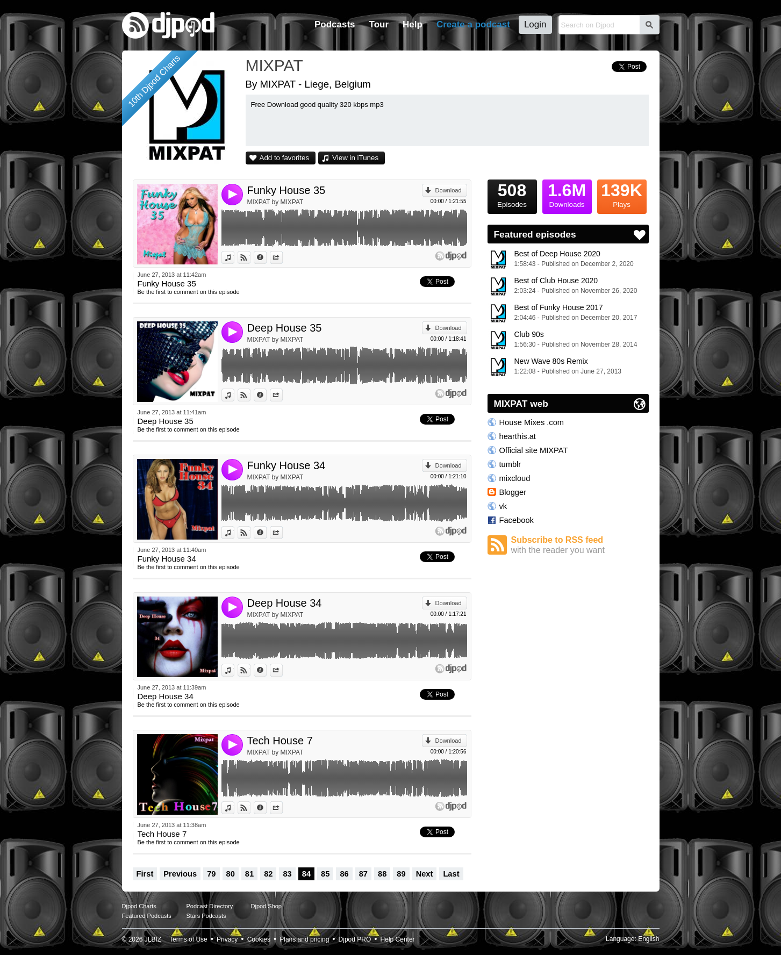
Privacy (227, 939)
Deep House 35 (284, 328)
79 (211, 874)
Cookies (258, 939)
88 (382, 874)
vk (503, 506)
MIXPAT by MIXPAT (275, 202)
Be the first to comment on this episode (189, 292)
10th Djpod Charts (154, 81)
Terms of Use (188, 939)
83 (287, 874)
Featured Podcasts (146, 916)
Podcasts (334, 24)
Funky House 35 (286, 190)
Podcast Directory (210, 906)
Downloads (567, 194)
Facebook (516, 520)
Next (424, 874)
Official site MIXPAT (533, 450)
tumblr (510, 464)
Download (448, 190)
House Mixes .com (531, 422)
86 (344, 874)
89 (401, 874)
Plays (622, 194)
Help (412, 24)
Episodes (512, 194)
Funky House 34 (286, 465)
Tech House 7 (280, 740)
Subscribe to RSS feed (580, 545)
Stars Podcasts (206, 916)
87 (363, 874)
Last (451, 874)
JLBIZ (153, 939)
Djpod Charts (139, 906)
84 (306, 874)
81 (249, 874)
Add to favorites (285, 158)
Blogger (513, 492)
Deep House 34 (284, 603)
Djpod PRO (355, 939)
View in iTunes (355, 158)
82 (268, 874)
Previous (180, 874)
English (648, 939)
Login (535, 24)
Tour (379, 24)
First (145, 874)
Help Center (398, 939)
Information (266, 257)
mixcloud (515, 478)
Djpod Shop (266, 906)
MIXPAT (274, 65)
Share (282, 257)
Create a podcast (473, 24)
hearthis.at (517, 436)
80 (230, 874)
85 (325, 874)
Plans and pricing (304, 939)
